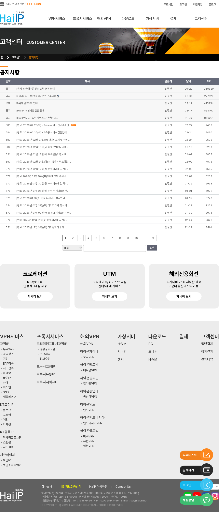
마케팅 (7, 373)
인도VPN (88, 410)
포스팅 (7, 415)
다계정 (7, 424)
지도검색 (8, 447)
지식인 (7, 387)
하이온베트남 (89, 365)
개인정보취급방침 (70, 486)
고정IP (4, 344)
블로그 (212, 4)
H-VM (122, 344)
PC (150, 344)
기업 (5, 359)
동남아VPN (90, 396)
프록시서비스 (82, 18)
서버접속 (8, 368)
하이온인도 (87, 404)
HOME (2, 57)
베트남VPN (90, 370)
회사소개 (46, 486)
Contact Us (123, 486)
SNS (6, 392)
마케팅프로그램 (12, 437)
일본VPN (88, 446)
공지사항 (34, 57)
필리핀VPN (90, 383)
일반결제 (207, 344)
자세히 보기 (35, 296)
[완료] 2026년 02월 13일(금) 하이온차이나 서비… (42, 147)
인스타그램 (215, 496)
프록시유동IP (46, 374)
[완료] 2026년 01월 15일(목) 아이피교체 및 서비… (42, 205)
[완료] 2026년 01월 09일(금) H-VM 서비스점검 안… (43, 212)
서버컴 (122, 351)
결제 (173, 18)
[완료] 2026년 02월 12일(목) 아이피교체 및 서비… (42, 168)
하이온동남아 (89, 391)
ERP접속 (8, 363)
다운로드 (128, 18)
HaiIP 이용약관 (98, 486)
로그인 (183, 4)
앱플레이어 (9, 397)
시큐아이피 (7, 455)
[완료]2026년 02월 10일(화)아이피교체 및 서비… (42, 176)
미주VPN (88, 436)
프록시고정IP (46, 366)
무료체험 (168, 4)
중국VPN (88, 357)
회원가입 (198, 4)
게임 (5, 419)
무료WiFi (8, 349)
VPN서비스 (57, 18)
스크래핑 (45, 354)
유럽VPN (88, 441)
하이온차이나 (89, 351)
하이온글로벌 (89, 431)
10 (136, 238)
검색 (152, 247)
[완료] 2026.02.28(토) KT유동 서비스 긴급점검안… (43, 125)
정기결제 (207, 351)
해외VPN (104, 18)
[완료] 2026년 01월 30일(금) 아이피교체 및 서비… (42, 183)
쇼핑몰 (7, 442)
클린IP (7, 378)
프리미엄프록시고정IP (52, 344)
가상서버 (152, 18)
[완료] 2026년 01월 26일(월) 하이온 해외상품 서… (42, 190)
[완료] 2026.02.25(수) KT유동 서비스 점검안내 (41, 132)
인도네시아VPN (92, 423)
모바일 (153, 351)
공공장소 (8, 354)
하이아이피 (12, 18)
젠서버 (122, 359)
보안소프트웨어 (12, 465)
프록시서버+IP (47, 382)
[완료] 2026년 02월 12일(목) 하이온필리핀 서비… (42, 154)
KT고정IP (7, 405)
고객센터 (201, 18)
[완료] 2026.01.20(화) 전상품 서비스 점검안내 (40, 198)
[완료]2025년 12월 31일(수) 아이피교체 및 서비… (42, 220)
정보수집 (45, 359)
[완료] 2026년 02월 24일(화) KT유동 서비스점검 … (43, 161)
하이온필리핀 (89, 378)
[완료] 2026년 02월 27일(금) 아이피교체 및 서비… (43, 139)
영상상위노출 (48, 349)
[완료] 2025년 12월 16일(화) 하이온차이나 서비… (42, 227)
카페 (5, 383)
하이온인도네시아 (92, 418)
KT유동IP (7, 432)
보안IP (7, 460)
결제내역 (207, 359)
